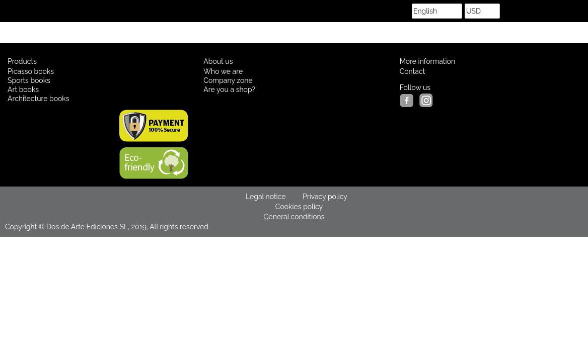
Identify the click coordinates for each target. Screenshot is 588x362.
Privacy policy (325, 197)
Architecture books (38, 99)
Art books (23, 89)
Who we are (223, 71)
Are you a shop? (229, 89)
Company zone (227, 80)
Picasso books (31, 71)
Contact (412, 71)
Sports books (29, 80)
